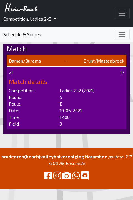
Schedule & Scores (22, 34)
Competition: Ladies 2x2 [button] (27, 18)
